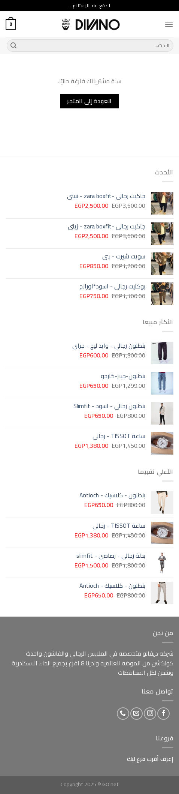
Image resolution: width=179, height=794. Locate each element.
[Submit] (13, 45)
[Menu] (168, 24)
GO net (110, 784)
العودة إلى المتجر (89, 101)
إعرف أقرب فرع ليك (150, 758)
